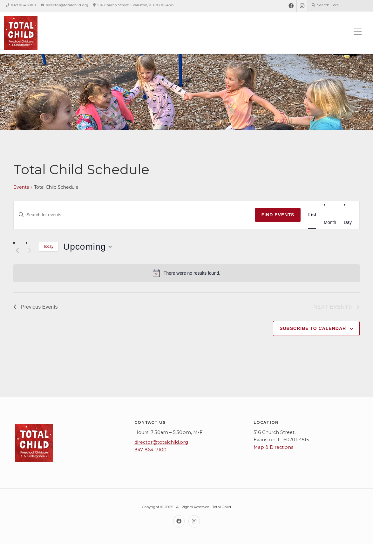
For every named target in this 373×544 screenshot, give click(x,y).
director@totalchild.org (67, 5)
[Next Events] (29, 250)
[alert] (186, 273)
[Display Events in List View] (312, 214)
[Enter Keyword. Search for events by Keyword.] (134, 215)
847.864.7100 (23, 5)
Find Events (278, 214)
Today (48, 246)
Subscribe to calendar (313, 328)
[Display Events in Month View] (330, 222)
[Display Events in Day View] (348, 222)
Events (21, 187)
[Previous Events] (17, 250)
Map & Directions (273, 447)
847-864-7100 (150, 450)
